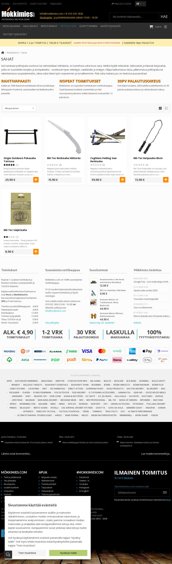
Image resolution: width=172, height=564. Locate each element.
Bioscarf (118, 381)
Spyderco (28, 411)
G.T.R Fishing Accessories (102, 392)
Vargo (58, 415)
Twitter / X (84, 480)
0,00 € (161, 26)
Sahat (24, 52)
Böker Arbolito (121, 384)
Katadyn (134, 396)
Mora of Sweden (128, 400)
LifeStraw (17, 400)
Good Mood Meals (156, 392)
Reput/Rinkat (49, 26)
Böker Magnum (141, 384)
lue (168, 499)
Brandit (16, 384)
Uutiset (7, 494)
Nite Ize (72, 403)
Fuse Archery (78, 392)
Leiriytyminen (88, 26)
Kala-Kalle (120, 396)
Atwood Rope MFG (77, 381)
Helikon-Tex (40, 396)
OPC (105, 403)
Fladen (26, 392)
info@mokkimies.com (55, 310)
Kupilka (159, 396)
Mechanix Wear (68, 400)
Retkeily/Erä (68, 26)
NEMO (62, 403)
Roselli (54, 407)
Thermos (97, 411)
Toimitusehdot (48, 484)
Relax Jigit (25, 407)
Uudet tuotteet (38, 3)
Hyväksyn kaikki (68, 552)
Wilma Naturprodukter (103, 415)
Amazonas (46, 381)
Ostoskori (9, 491)
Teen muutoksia (27, 552)
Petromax (138, 403)
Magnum (30, 400)
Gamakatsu (124, 392)
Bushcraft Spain (80, 384)
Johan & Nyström (73, 396)
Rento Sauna (41, 407)
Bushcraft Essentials (56, 384)
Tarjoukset (56, 3)
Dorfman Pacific (94, 388)
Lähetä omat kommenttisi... (16, 453)
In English (84, 491)
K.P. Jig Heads (105, 396)
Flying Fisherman (42, 392)
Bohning (144, 381)
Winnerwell (126, 415)
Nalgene (42, 403)
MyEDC (13, 403)
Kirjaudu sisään (122, 3)
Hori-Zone (55, 396)
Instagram (84, 487)
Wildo (85, 415)
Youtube (83, 484)
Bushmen (96, 384)
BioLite (107, 381)
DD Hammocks (57, 388)
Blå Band (131, 381)
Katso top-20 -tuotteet (102, 322)
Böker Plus (158, 384)
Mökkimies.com (27, 403)
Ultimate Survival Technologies (34, 415)
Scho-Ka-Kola (115, 407)
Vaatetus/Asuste (110, 26)
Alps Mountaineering (26, 381)
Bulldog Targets (32, 384)
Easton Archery (135, 388)
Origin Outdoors (120, 403)
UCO (123, 411)
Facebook (84, 477)
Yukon (154, 415)
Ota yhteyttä (20, 3)
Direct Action (75, 388)
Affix (9, 381)
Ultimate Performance (140, 411)
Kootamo (147, 396)
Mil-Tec (112, 400)
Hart (28, 396)
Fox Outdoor (61, 392)
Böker (107, 384)
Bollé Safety (158, 381)
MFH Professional (95, 400)
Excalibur (14, 392)
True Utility (111, 411)
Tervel (85, 411)
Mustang (158, 400)
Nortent (95, 403)
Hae (164, 16)
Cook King (33, 388)
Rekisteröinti (47, 480)
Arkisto (137, 322)
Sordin (161, 407)
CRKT (44, 388)
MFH (81, 400)
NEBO (53, 403)
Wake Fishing (71, 415)
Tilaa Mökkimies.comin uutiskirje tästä (131, 486)
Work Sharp (141, 415)
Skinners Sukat (134, 407)
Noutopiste (46, 17)
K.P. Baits (90, 396)
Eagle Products (115, 388)
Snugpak (150, 407)
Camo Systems (17, 388)
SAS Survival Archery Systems (77, 407)
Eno (163, 388)
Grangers (17, 396)
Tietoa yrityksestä (12, 477)
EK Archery (152, 388)
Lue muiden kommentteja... (156, 453)
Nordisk (83, 403)
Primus (13, 407)
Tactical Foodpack (69, 411)
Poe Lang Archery (156, 403)
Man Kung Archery (47, 400)
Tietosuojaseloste (50, 494)
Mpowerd (145, 400)
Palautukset (47, 491)
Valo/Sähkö (30, 26)
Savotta (100, 407)
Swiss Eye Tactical (46, 411)
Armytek (59, 381)
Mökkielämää (11, 26)
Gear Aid (138, 392)
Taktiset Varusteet (15, 34)
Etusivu (6, 3)
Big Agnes (95, 381)
